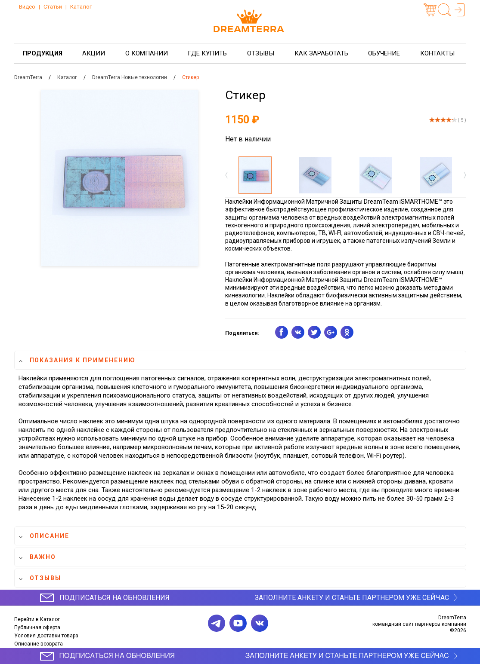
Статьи (52, 6)
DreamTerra (28, 77)
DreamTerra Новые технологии (129, 77)
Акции (93, 53)
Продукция (42, 53)
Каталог (81, 6)
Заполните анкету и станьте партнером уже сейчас (352, 598)
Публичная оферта (37, 627)
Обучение (384, 53)
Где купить (207, 53)
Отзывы (260, 53)
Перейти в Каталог (37, 619)
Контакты (437, 53)
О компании (146, 53)
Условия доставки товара (46, 636)
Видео (27, 6)
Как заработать (321, 53)
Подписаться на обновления (114, 598)
